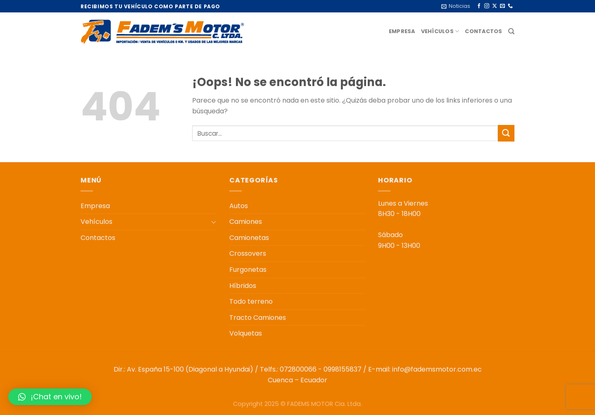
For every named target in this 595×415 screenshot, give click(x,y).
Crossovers (247, 253)
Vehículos (440, 31)
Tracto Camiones (257, 317)
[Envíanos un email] (502, 6)
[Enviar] (506, 133)
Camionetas (249, 237)
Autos (238, 206)
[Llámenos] (510, 6)
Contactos (483, 31)
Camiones (245, 221)
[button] (50, 397)
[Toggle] (213, 222)
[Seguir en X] (494, 6)
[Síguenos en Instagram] (486, 6)
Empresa (402, 31)
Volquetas (245, 333)
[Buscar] (511, 31)
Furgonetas (248, 269)
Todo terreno (251, 301)
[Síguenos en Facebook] (478, 6)
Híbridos (242, 285)
